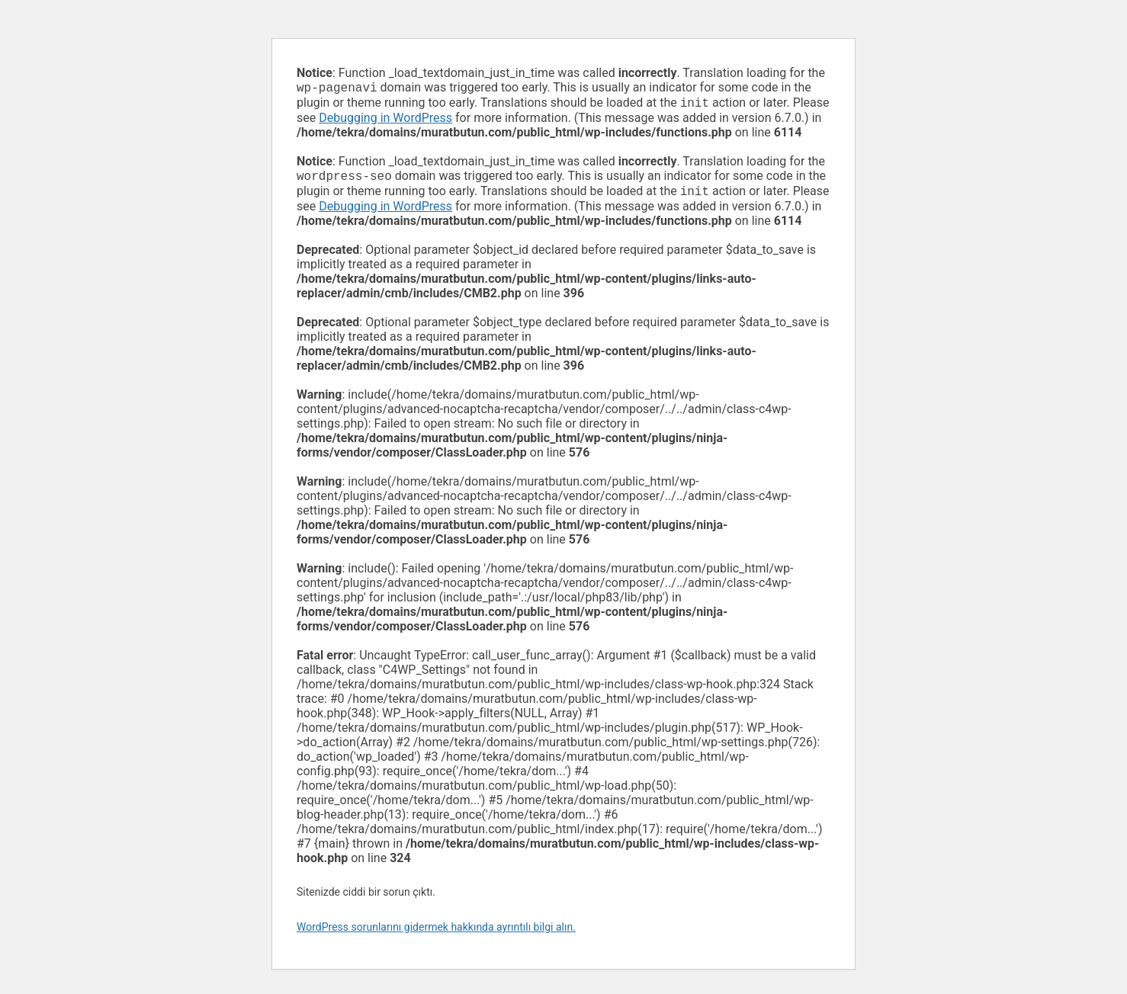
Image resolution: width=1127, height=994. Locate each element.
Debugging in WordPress (385, 121)
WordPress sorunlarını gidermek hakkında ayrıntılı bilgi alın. (436, 933)
